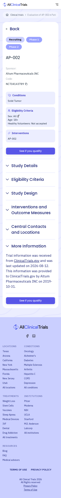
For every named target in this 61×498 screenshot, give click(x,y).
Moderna (28, 405)
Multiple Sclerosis (33, 364)
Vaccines (7, 410)
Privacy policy (41, 469)
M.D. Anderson (31, 423)
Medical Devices (11, 419)
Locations (9, 346)
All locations (9, 387)
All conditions (31, 387)
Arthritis (28, 369)
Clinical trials (17, 14)
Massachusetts (10, 369)
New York (7, 364)
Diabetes (28, 360)
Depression (29, 383)
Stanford (28, 419)
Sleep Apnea (9, 414)
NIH (26, 410)
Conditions (32, 346)
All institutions (31, 432)
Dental (6, 428)
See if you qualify (30, 151)
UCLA (27, 414)
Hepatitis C (29, 373)
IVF (4, 423)
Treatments (11, 396)
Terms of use (18, 469)
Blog (5, 450)
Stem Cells (8, 405)
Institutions (33, 396)
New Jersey (8, 378)
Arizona (6, 355)
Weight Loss (9, 401)
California (8, 360)
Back (13, 29)
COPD (27, 378)
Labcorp (28, 428)
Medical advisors (11, 460)
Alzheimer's (30, 355)
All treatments (10, 437)
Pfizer (27, 401)
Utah (5, 383)
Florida (6, 373)
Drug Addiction (10, 432)
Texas (6, 351)
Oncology (29, 351)
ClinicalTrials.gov (26, 260)
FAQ (5, 455)
